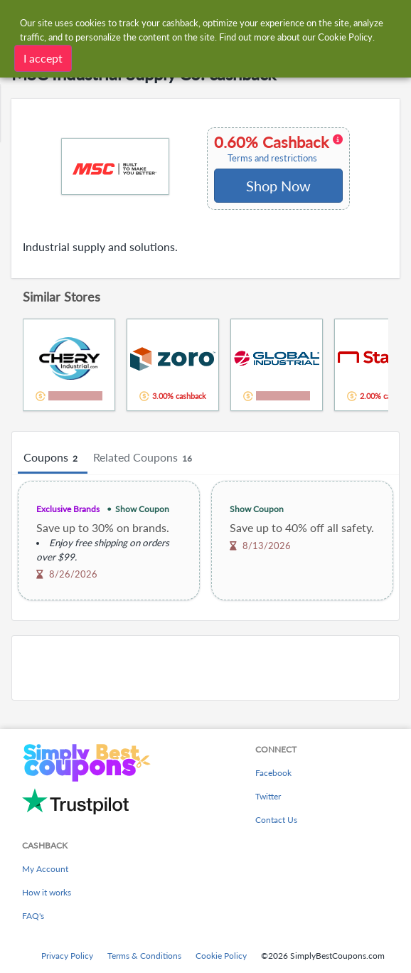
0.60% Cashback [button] (278, 148)
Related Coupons (144, 458)
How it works (46, 892)
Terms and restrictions (272, 158)
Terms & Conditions (144, 955)
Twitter (268, 796)
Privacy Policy (67, 955)
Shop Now (278, 185)
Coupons (52, 458)
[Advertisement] (205, 668)
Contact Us (276, 819)
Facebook (273, 772)
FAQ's (33, 915)
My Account (45, 868)
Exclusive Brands (68, 509)
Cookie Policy (221, 955)
